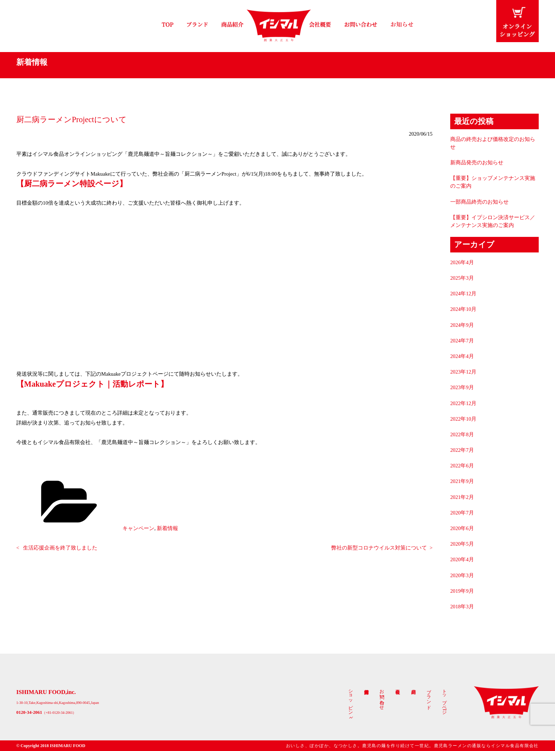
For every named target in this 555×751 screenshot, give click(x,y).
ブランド (429, 696)
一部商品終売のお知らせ (479, 202)
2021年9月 (462, 481)
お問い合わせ (381, 696)
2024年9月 (462, 325)
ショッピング (350, 702)
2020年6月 (462, 528)
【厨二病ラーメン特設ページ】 (71, 183)
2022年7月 (462, 450)
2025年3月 (462, 278)
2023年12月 (463, 372)
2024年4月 (462, 356)
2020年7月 (462, 513)
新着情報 (167, 528)
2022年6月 (462, 465)
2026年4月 (462, 262)
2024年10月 (463, 309)
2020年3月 (462, 575)
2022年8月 (462, 434)
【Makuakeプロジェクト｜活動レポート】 (92, 384)
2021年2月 (462, 497)
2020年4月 (462, 559)
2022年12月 (463, 403)
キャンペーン (138, 528)
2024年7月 (462, 340)
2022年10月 (463, 419)
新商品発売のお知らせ (476, 162)
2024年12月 (463, 293)
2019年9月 (462, 591)
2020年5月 (462, 544)
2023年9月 (462, 387)
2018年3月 (462, 606)
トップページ (444, 699)
